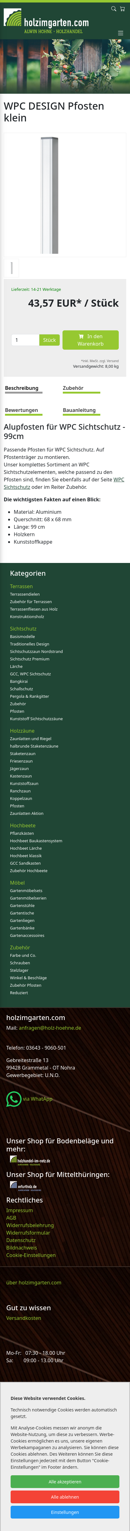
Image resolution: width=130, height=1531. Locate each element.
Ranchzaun (20, 791)
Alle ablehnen (65, 1497)
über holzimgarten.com (34, 1282)
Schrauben (20, 963)
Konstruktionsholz (27, 616)
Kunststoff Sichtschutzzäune (36, 718)
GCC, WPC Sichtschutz (30, 674)
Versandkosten (23, 1318)
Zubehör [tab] (73, 388)
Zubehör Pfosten (25, 985)
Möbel (17, 882)
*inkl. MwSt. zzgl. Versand (100, 361)
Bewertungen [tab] (21, 410)
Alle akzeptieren (65, 1482)
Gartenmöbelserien (28, 898)
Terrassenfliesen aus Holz (34, 609)
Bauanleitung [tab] (79, 410)
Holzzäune (22, 730)
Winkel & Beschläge (28, 978)
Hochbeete (23, 825)
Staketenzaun (23, 753)
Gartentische (22, 913)
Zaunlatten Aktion (26, 813)
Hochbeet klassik (26, 855)
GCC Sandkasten (25, 863)
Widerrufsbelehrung (30, 1225)
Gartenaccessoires (27, 935)
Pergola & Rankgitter (29, 696)
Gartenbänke (22, 928)
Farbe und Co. (23, 955)
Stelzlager (19, 970)
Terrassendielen (25, 594)
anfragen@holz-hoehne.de (49, 1027)
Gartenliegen (22, 920)
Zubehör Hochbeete (29, 870)
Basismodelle (22, 636)
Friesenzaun (21, 761)
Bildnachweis (22, 1247)
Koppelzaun (21, 798)
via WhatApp (29, 1098)
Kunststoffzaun (24, 783)
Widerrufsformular (28, 1232)
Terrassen (21, 586)
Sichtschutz (23, 628)
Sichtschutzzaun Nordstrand (36, 651)
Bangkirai (19, 681)
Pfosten (17, 711)
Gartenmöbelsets (26, 890)
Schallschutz (21, 689)
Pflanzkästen (22, 833)
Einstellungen (65, 1512)
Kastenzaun (21, 776)
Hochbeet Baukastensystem (36, 840)
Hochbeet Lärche (26, 848)
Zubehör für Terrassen (31, 601)
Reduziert (19, 992)
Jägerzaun (19, 768)
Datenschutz (21, 1240)
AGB (11, 1217)
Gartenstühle (22, 905)
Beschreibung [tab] (21, 388)
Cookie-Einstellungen (31, 1255)
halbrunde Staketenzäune (34, 746)
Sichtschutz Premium (29, 659)
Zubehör (18, 703)
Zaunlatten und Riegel (30, 738)
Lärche (16, 666)
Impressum (19, 1210)
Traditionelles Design (29, 644)
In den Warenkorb (90, 340)
